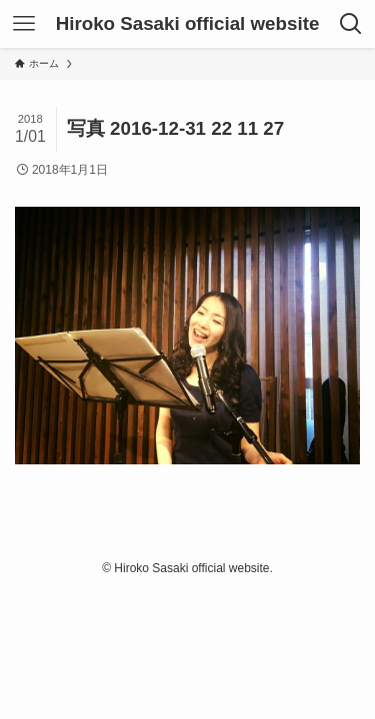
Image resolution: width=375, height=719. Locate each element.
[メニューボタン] (24, 24)
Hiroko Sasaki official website (188, 24)
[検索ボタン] (351, 24)
